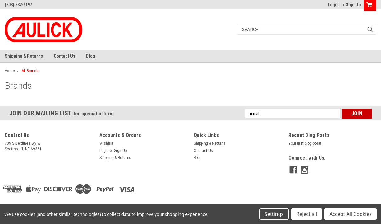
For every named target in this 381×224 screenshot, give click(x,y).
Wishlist (106, 143)
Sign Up (353, 4)
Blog (90, 56)
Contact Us (64, 56)
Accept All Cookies (350, 214)
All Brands (30, 71)
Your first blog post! (304, 143)
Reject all (306, 214)
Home (10, 71)
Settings (274, 214)
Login (333, 4)
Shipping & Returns (24, 56)
